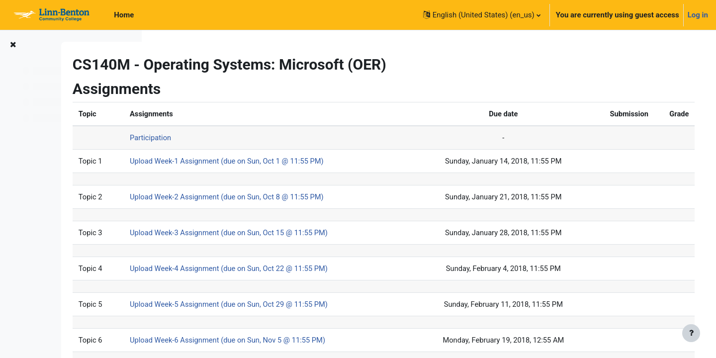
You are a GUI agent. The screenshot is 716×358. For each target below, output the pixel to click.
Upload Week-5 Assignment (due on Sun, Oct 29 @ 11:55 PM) (311, 305)
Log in (698, 14)
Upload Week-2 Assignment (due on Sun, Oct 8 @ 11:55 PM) (309, 197)
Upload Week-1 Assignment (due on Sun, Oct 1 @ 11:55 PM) (309, 161)
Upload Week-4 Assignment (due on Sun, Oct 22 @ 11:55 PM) (311, 270)
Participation (231, 138)
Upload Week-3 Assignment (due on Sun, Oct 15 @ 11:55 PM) (311, 233)
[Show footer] (691, 333)
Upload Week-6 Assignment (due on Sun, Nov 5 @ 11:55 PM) (310, 342)
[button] (481, 15)
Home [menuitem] (124, 14)
